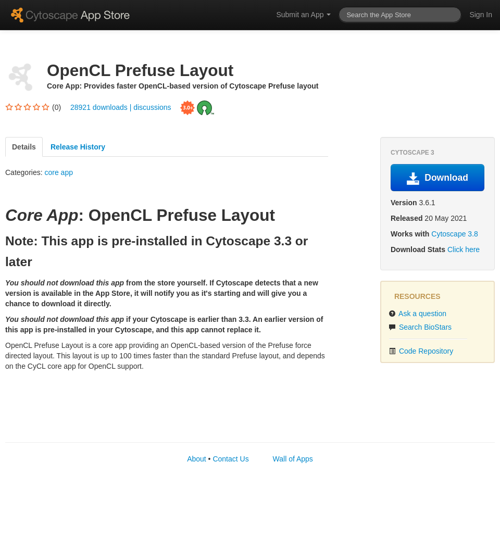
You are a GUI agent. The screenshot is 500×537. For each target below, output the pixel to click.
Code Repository (421, 351)
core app (58, 172)
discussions (152, 107)
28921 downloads (100, 107)
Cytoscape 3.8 (454, 234)
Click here (463, 249)
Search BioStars (420, 327)
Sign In (480, 14)
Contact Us (230, 459)
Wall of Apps (293, 459)
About (196, 459)
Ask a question (417, 313)
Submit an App (303, 14)
